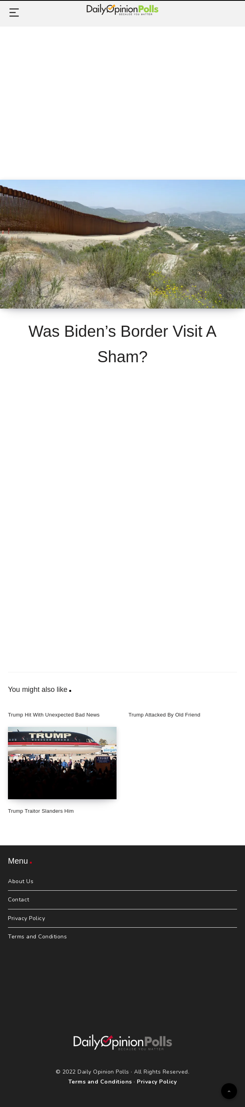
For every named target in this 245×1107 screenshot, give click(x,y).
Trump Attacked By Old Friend (164, 715)
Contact (18, 899)
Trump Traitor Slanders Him (41, 811)
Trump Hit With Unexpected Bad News (54, 715)
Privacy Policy (26, 918)
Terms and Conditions (37, 936)
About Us (20, 881)
